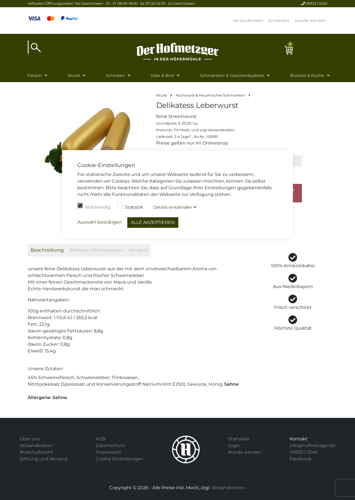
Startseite (239, 438)
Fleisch (34, 75)
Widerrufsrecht (36, 452)
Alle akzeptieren (153, 222)
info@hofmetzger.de (313, 445)
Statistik (130, 206)
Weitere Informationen (96, 250)
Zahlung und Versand (43, 458)
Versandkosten (248, 20)
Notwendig (93, 206)
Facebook (300, 458)
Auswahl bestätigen (99, 222)
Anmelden (279, 20)
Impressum (108, 452)
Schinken (115, 75)
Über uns (29, 438)
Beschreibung (47, 250)
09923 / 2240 (314, 3)
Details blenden (172, 207)
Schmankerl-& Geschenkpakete (232, 75)
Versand (138, 250)
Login (234, 445)
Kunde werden (310, 20)
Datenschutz (110, 445)
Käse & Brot (162, 75)
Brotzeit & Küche (307, 75)
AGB (100, 438)
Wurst (74, 75)
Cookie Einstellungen (120, 458)
